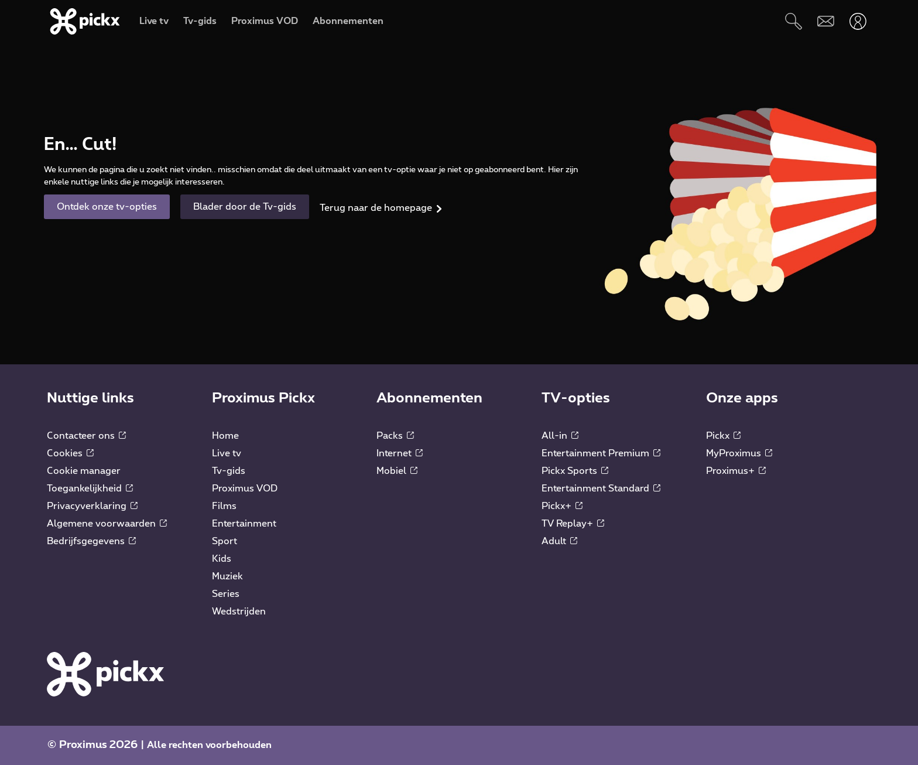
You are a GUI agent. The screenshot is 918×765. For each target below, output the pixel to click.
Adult (559, 541)
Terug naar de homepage (376, 208)
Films (224, 506)
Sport (224, 541)
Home (225, 435)
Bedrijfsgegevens (91, 541)
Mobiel (396, 471)
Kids (221, 558)
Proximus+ (736, 471)
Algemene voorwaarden (107, 523)
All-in (560, 435)
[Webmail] (826, 21)
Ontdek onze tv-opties (107, 206)
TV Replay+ (573, 523)
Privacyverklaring (92, 506)
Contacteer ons (86, 435)
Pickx (723, 435)
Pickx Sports (575, 471)
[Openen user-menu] (858, 21)
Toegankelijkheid (90, 488)
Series (225, 594)
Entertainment (244, 523)
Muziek (227, 576)
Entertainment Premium (601, 453)
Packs (395, 435)
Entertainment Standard (601, 488)
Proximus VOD (245, 488)
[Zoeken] (793, 21)
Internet (399, 453)
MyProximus (739, 453)
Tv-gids (228, 471)
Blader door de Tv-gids (244, 206)
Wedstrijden (239, 611)
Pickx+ (562, 506)
